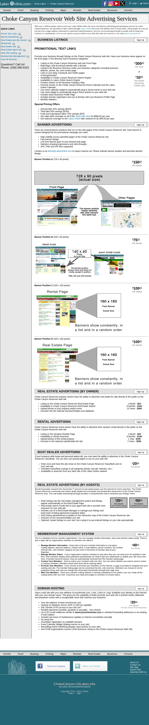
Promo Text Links (9, 33)
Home (144, 3)
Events (7, 10)
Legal (79, 693)
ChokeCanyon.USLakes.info (74, 684)
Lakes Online (86, 28)
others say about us (132, 33)
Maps (63, 10)
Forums (128, 10)
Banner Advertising (10, 37)
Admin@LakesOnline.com (59, 151)
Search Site (135, 669)
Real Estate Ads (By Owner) (14, 40)
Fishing (50, 10)
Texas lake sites (82, 116)
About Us (134, 662)
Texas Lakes (40, 4)
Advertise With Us (138, 672)
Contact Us (135, 665)
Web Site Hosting (9, 53)
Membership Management (13, 56)
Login (133, 3)
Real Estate (94, 10)
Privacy (70, 693)
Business (112, 10)
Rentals (77, 10)
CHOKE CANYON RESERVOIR (72, 687)
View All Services (9, 59)
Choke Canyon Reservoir (62, 4)
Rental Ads (6, 43)
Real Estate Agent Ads (11, 49)
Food (20, 10)
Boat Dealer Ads (8, 46)
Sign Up (140, 40)
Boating (34, 10)
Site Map (134, 667)
